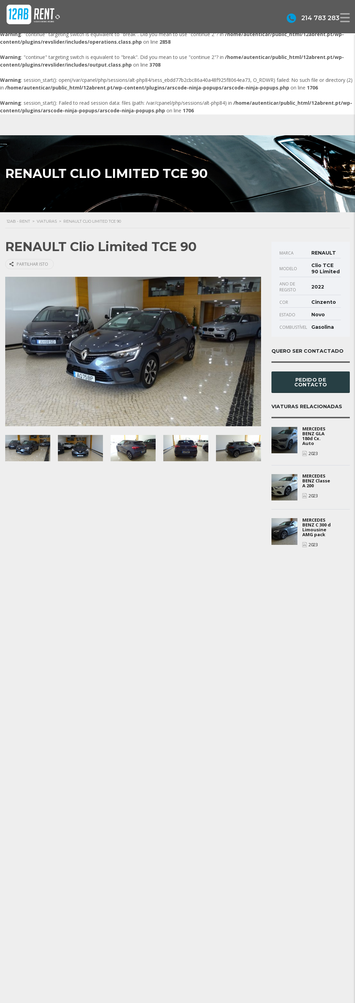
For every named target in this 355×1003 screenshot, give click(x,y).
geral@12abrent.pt (128, 963)
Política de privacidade (215, 970)
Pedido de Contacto (310, 382)
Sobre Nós (202, 949)
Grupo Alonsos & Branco (218, 960)
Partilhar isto (28, 264)
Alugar (197, 980)
